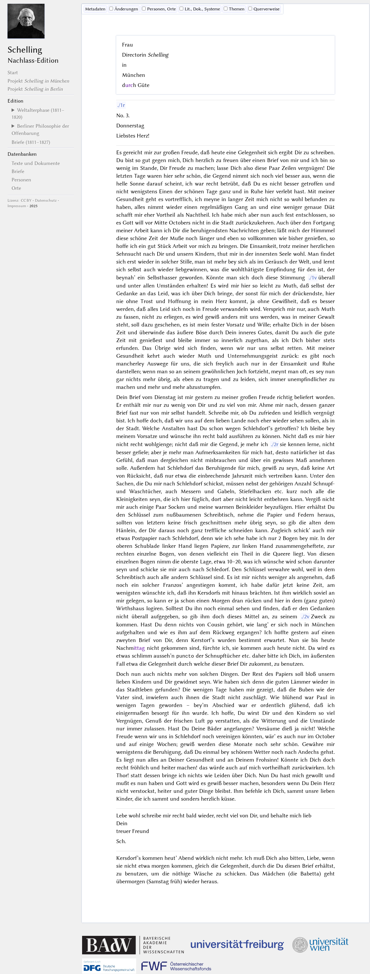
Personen (21, 180)
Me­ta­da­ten (95, 9)
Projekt (38, 81)
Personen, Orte (159, 9)
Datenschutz (46, 200)
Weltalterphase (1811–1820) (38, 113)
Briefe (18, 171)
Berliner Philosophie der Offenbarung (40, 129)
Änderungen (123, 9)
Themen (234, 9)
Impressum (17, 205)
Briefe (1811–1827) (31, 142)
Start (13, 72)
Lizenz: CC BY (20, 200)
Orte (16, 188)
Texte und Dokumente (36, 163)
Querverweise (264, 9)
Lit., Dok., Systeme (200, 9)
